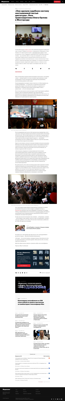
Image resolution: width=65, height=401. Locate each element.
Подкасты (33, 1)
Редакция (17, 393)
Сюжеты (17, 1)
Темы (16, 389)
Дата (29, 1)
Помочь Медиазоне (24, 265)
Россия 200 (38, 391)
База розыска (38, 393)
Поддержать (57, 1)
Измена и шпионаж (18, 4)
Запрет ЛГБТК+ (25, 4)
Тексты (26, 1)
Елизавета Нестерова (28, 8)
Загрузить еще (32, 354)
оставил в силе (27, 49)
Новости (12, 1)
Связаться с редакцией (45, 272)
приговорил (29, 51)
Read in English (18, 71)
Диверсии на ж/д (11, 4)
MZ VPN (37, 389)
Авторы (17, 391)
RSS (24, 389)
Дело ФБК (40, 4)
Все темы (46, 4)
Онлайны (21, 1)
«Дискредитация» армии (33, 4)
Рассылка (25, 391)
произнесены (18, 210)
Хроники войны (4, 4)
